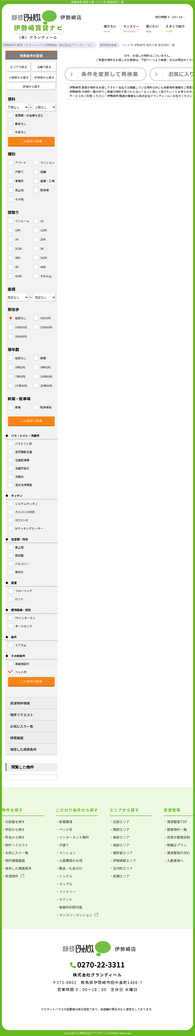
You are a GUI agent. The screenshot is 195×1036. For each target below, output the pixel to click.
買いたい (152, 29)
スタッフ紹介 (175, 29)
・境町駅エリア (121, 853)
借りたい (110, 29)
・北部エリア (119, 822)
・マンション (66, 853)
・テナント (64, 899)
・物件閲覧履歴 (13, 860)
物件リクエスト (21, 714)
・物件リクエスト (15, 845)
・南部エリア (119, 845)
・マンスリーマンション (77, 915)
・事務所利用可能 (69, 907)
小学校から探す (19, 77)
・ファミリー (66, 891)
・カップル (64, 884)
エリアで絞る (18, 67)
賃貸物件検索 (20, 703)
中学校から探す (44, 77)
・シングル (64, 876)
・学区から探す (13, 829)
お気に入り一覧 (21, 726)
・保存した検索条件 (17, 868)
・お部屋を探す (13, 822)
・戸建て (62, 845)
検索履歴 (16, 737)
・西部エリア (119, 829)
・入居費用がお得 (69, 860)
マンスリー (131, 29)
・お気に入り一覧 (15, 853)
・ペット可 (64, 829)
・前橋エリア (119, 876)
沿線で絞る (44, 67)
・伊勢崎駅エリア (123, 860)
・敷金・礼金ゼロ (69, 868)
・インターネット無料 (72, 837)
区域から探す (31, 86)
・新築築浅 (64, 822)
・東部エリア (119, 837)
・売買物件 (13, 876)
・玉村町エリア (121, 868)
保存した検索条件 (23, 749)
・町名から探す (13, 837)
